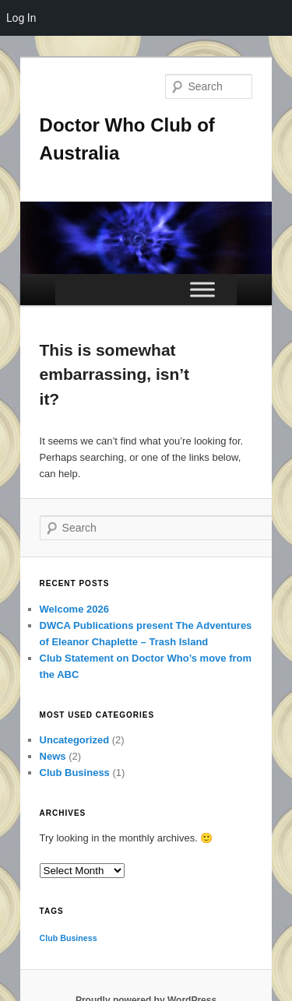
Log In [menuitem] (21, 18)
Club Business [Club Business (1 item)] (68, 938)
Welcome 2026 (74, 609)
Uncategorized (75, 740)
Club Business (75, 772)
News (53, 756)
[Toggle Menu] (202, 289)
